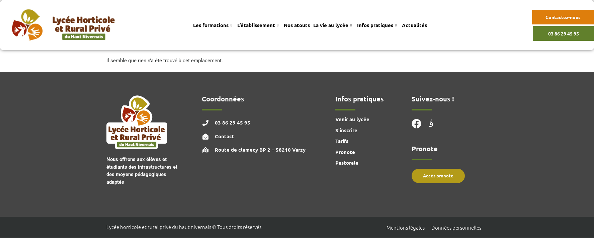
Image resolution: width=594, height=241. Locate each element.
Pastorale (346, 162)
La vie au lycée (332, 25)
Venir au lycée (352, 119)
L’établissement (257, 25)
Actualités (414, 25)
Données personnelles (456, 227)
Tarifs (341, 141)
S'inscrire (346, 130)
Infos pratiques (377, 25)
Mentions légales (406, 227)
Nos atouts (297, 25)
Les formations (212, 25)
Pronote (345, 152)
